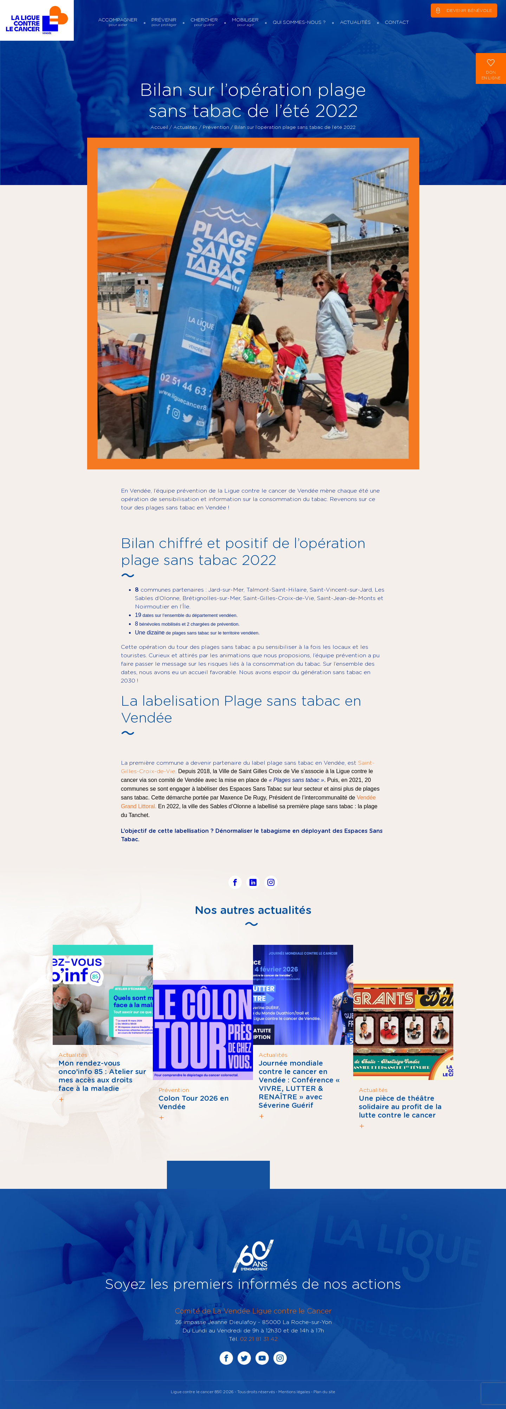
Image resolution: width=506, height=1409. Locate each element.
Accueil (159, 127)
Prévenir (163, 22)
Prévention (216, 127)
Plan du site (324, 1391)
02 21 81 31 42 (259, 1338)
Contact (397, 22)
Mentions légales (294, 1391)
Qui (299, 22)
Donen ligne (490, 68)
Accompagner (117, 22)
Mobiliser (245, 22)
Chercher (204, 22)
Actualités (355, 22)
